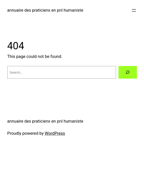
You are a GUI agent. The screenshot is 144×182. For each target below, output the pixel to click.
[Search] (127, 72)
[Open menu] (134, 10)
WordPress (55, 133)
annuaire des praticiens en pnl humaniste (45, 10)
